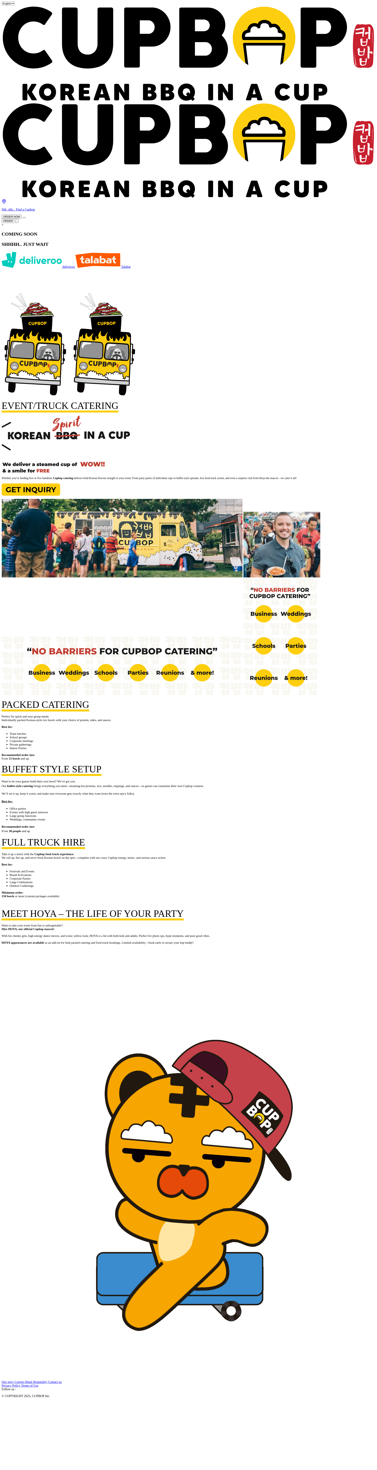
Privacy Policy (11, 1385)
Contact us (55, 1382)
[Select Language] (8, 3)
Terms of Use (29, 1385)
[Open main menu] (24, 217)
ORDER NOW (11, 216)
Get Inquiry (31, 489)
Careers (20, 1382)
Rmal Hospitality (36, 1382)
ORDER (8, 220)
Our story (8, 1382)
